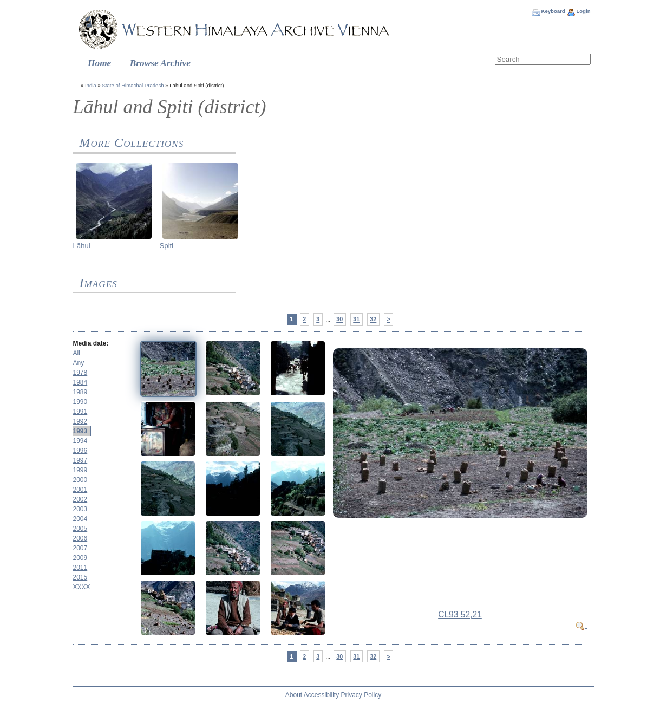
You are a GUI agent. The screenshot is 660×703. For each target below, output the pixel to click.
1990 (80, 402)
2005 (80, 528)
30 (339, 319)
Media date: (91, 343)
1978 (80, 372)
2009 (80, 558)
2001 (80, 489)
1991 (80, 411)
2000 (80, 480)
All (76, 353)
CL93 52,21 (460, 614)
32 (373, 319)
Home (99, 63)
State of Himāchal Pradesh (133, 85)
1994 (80, 441)
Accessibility (321, 695)
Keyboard (553, 11)
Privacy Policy (361, 695)
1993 (80, 431)
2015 (80, 577)
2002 (80, 499)
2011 (80, 567)
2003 (80, 509)
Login (583, 11)
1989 (80, 392)
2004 (80, 519)
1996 (80, 450)
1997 (80, 460)
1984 (80, 382)
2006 (80, 538)
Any (78, 363)
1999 (80, 470)
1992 (80, 421)
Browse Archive (160, 63)
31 (356, 319)
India (90, 85)
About (293, 695)
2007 (80, 548)
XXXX (81, 587)
